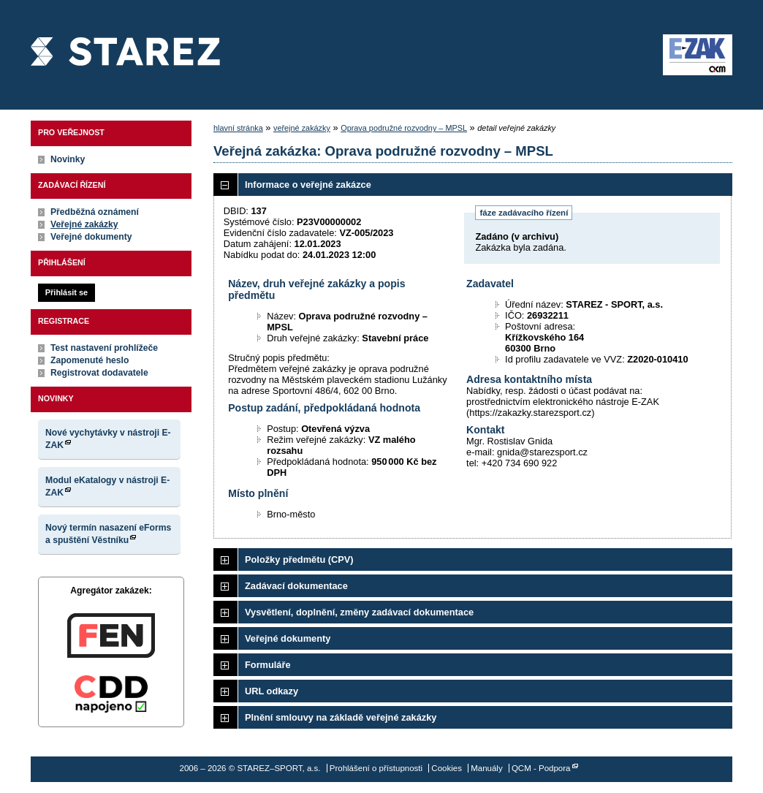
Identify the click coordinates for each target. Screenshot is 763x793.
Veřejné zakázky (84, 224)
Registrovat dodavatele (99, 373)
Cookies (446, 768)
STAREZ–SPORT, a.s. (125, 55)
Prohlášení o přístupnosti (376, 768)
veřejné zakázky (301, 128)
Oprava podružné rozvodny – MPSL (404, 128)
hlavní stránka (238, 128)
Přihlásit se (66, 292)
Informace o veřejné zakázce (308, 184)
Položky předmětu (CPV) (299, 559)
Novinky (67, 159)
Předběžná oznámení (94, 212)
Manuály (487, 768)
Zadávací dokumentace (296, 585)
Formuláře (268, 664)
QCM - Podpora (541, 768)
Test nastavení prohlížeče (104, 348)
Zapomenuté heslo (89, 360)
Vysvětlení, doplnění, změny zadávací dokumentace (359, 612)
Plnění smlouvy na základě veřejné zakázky (340, 717)
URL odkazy (271, 691)
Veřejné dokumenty (91, 237)
